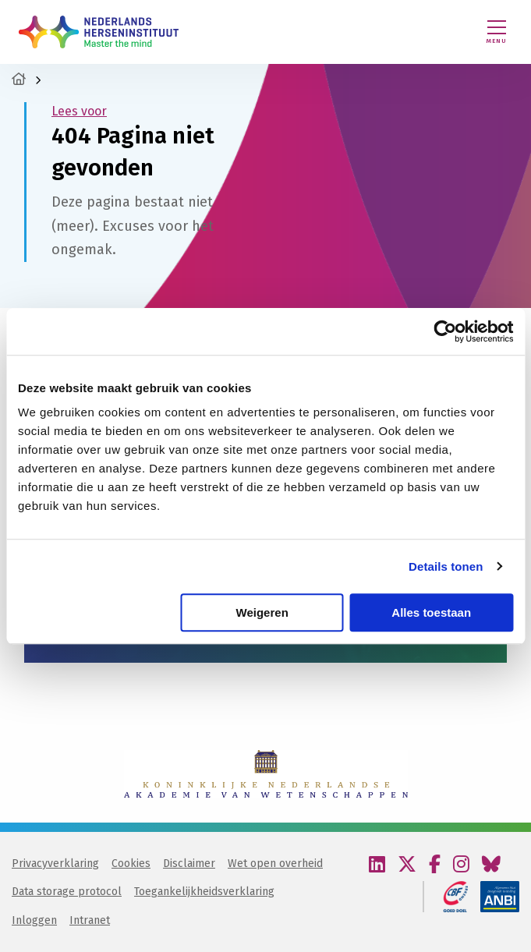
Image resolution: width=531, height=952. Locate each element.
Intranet (89, 920)
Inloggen (34, 920)
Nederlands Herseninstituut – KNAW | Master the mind (99, 31)
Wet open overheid (275, 863)
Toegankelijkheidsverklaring (204, 891)
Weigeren (262, 612)
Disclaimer (189, 863)
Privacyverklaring (55, 863)
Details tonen (446, 566)
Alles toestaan (431, 612)
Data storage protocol (67, 891)
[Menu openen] (496, 32)
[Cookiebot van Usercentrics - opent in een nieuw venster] (445, 331)
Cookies (131, 863)
